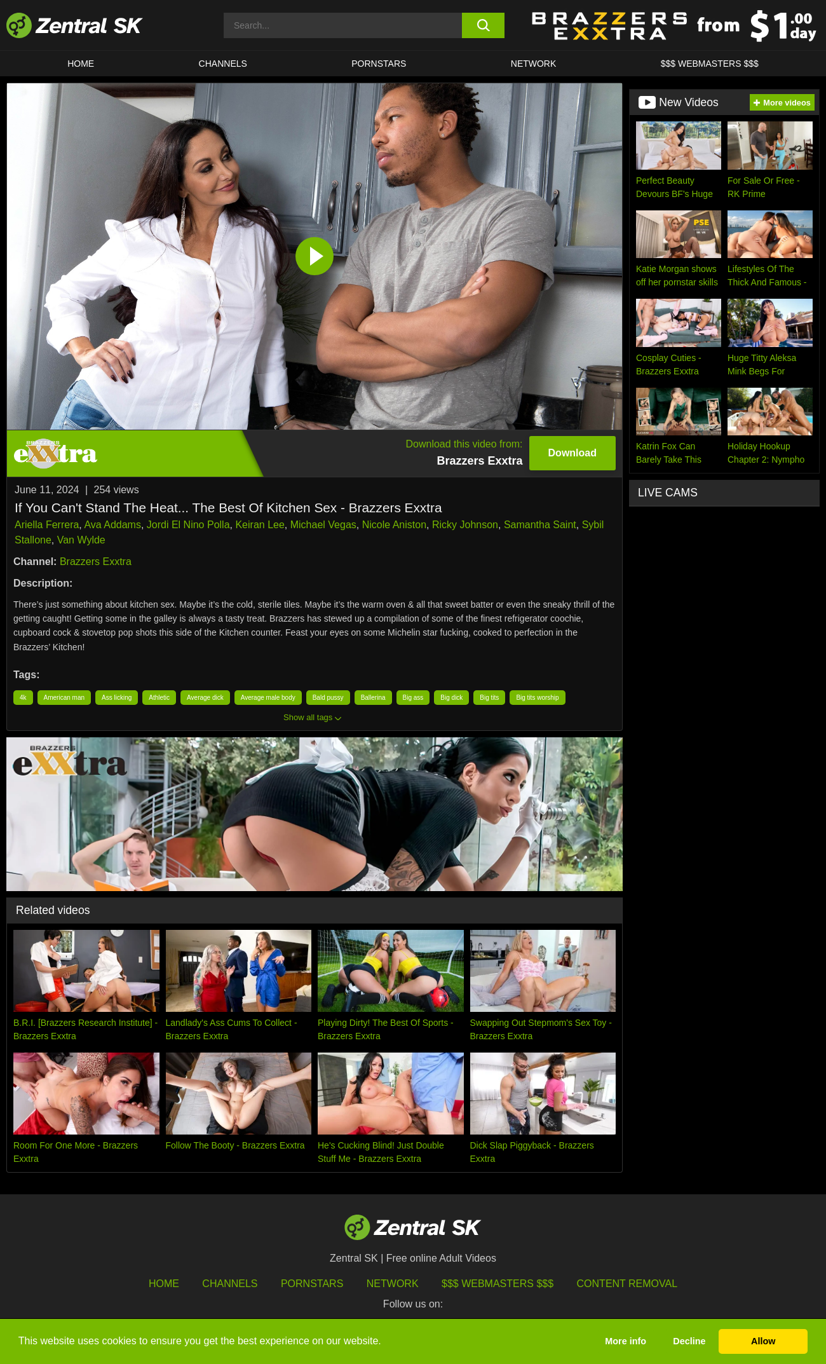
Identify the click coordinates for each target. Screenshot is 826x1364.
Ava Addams (112, 524)
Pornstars (378, 63)
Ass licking (117, 697)
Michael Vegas (323, 524)
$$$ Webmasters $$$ (710, 63)
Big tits (489, 697)
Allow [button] (763, 1341)
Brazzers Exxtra (96, 561)
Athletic (159, 697)
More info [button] (625, 1341)
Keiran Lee (259, 524)
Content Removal (627, 1283)
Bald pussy (328, 697)
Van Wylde (81, 540)
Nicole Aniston (394, 524)
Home (80, 63)
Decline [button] (689, 1341)
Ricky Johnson (465, 524)
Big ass (413, 697)
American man (64, 697)
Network (534, 63)
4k (23, 697)
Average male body (268, 697)
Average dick (205, 697)
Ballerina (373, 697)
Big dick (451, 697)
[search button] (483, 25)
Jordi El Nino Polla (188, 524)
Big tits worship (537, 697)
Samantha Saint (540, 524)
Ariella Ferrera (47, 524)
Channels (223, 63)
